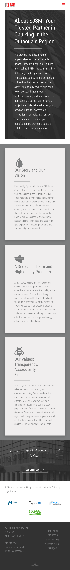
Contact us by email (14, 547)
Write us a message (14, 551)
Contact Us (52, 539)
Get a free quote (35, 470)
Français (53, 548)
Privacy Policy (52, 544)
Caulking (52, 531)
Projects (52, 535)
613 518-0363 (11, 543)
